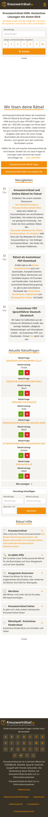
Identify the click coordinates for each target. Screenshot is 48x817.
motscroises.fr (16, 804)
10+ (43, 44)
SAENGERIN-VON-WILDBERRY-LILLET (24, 360)
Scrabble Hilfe (23, 554)
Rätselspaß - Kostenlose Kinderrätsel (23, 623)
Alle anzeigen (24, 483)
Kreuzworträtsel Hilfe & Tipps (24, 164)
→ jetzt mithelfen (32, 157)
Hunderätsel (18, 294)
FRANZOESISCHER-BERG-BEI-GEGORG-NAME (23, 422)
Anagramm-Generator (23, 573)
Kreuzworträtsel (23, 530)
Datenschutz (24, 789)
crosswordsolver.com (24, 811)
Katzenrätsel (34, 291)
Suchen (24, 51)
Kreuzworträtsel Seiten (23, 606)
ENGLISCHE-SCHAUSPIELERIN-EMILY (24, 381)
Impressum (38, 796)
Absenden (31, 510)
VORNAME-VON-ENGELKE (24, 402)
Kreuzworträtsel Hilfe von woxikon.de (24, 171)
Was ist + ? (9, 506)
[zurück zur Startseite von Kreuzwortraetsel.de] (19, 4)
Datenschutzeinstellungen (16, 796)
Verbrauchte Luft (24, 464)
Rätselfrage (9, 29)
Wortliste (23, 591)
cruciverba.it (33, 804)
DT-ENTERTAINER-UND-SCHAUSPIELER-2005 (24, 443)
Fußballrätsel (31, 294)
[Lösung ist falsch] (27, 372)
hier (32, 336)
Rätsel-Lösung (32, 496)
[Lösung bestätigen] (21, 372)
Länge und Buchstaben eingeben (18, 39)
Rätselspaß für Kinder (21, 297)
